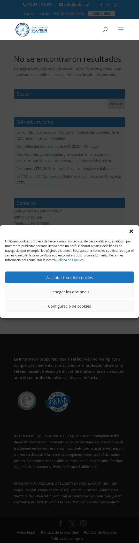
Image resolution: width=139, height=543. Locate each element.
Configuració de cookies (69, 306)
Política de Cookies (70, 260)
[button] (131, 231)
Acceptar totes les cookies (69, 277)
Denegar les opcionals (69, 291)
